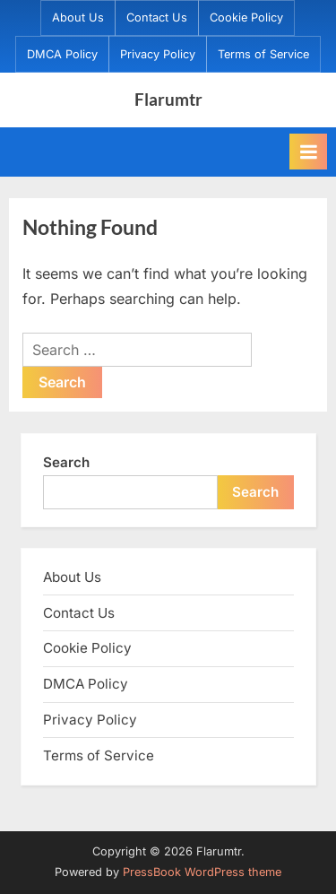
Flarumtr (168, 99)
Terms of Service (263, 54)
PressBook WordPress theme (202, 872)
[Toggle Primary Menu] (308, 151)
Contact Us (156, 17)
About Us (78, 17)
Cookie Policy (246, 17)
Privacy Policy (157, 54)
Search (66, 462)
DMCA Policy (62, 54)
